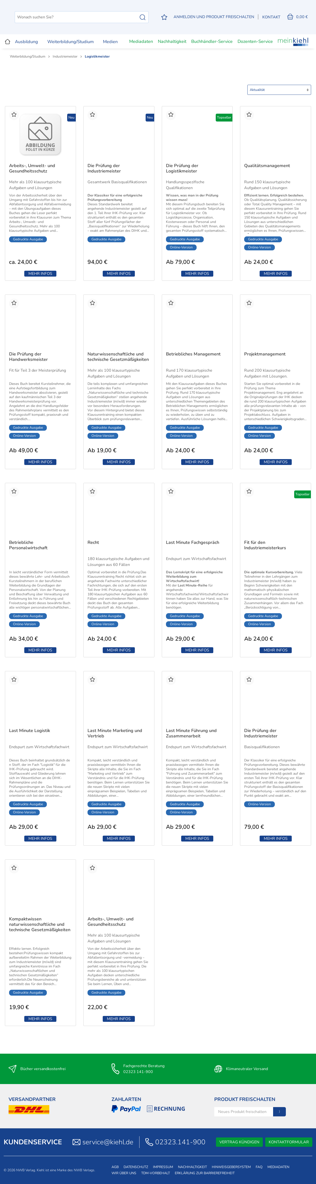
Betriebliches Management (193, 354)
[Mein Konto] (213, 17)
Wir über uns (124, 1173)
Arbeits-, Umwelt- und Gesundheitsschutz (32, 168)
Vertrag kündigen (239, 1142)
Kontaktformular (289, 1142)
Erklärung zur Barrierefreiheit (205, 1173)
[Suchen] (142, 17)
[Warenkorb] (297, 17)
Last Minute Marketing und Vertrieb (115, 733)
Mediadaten (141, 41)
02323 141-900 (138, 1071)
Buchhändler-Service (212, 41)
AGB (115, 1167)
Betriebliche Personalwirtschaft (28, 545)
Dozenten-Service (255, 41)
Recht (93, 542)
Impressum (163, 1167)
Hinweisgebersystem (231, 1167)
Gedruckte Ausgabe (28, 239)
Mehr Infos (40, 273)
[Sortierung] (279, 90)
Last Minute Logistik (29, 730)
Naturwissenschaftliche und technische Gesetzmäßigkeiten (118, 356)
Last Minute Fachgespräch (192, 542)
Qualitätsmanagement (267, 166)
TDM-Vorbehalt (155, 1173)
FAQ (259, 1167)
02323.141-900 (180, 1142)
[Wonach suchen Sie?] (101, 17)
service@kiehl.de (107, 1142)
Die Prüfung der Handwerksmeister (28, 356)
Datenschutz (136, 1167)
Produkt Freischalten (244, 1099)
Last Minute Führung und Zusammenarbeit (191, 733)
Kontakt (271, 17)
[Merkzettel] (163, 17)
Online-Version (181, 247)
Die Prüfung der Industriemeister (104, 168)
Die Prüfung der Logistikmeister (182, 168)
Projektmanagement (265, 354)
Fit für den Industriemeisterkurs (265, 545)
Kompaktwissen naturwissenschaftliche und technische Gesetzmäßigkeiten (39, 924)
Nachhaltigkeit (172, 41)
